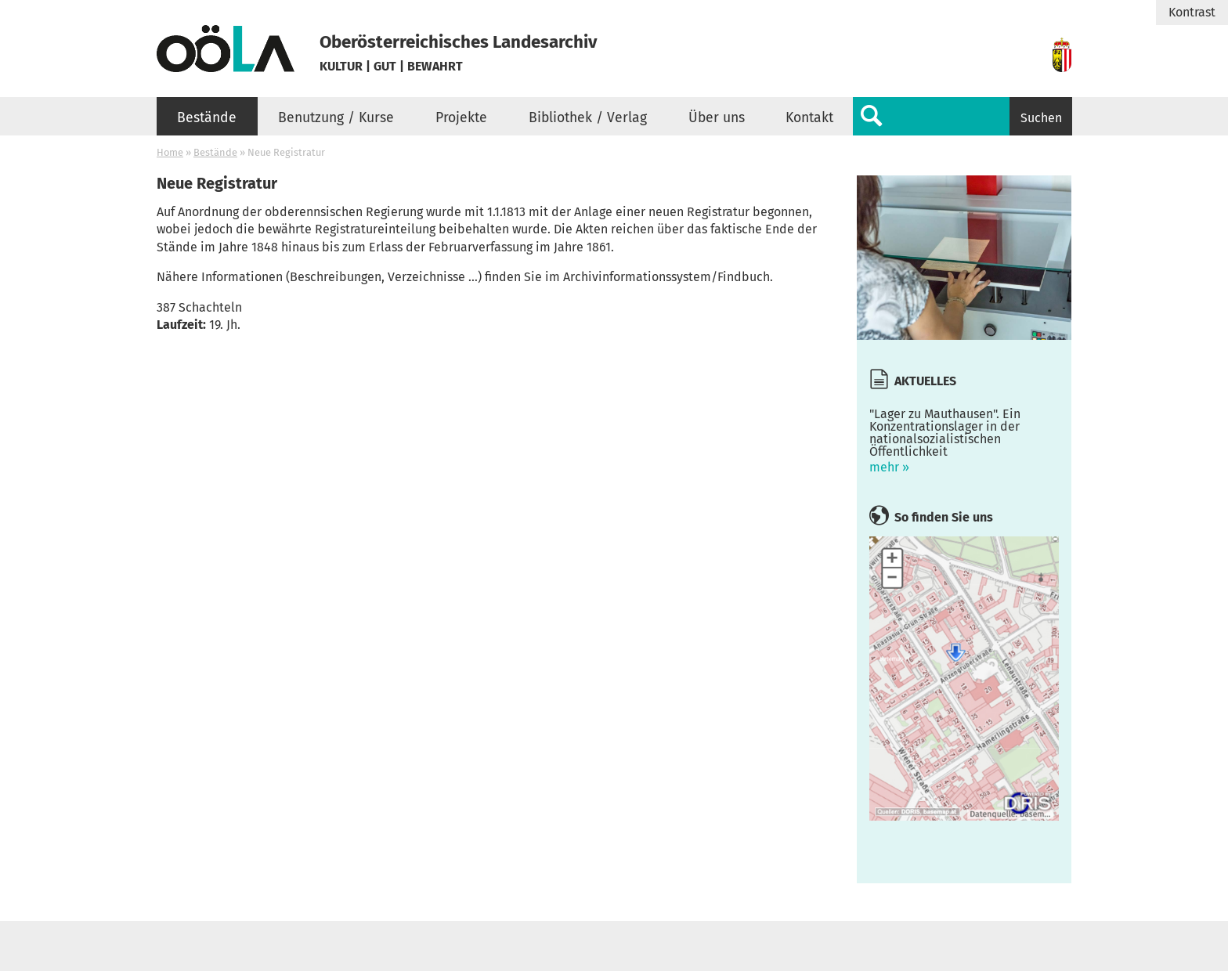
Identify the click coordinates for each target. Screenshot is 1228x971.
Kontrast (1191, 12)
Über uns (716, 118)
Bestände (207, 118)
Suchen (1041, 117)
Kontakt (809, 118)
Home (170, 152)
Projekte (461, 118)
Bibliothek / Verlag (588, 118)
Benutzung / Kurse (336, 118)
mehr (964, 437)
